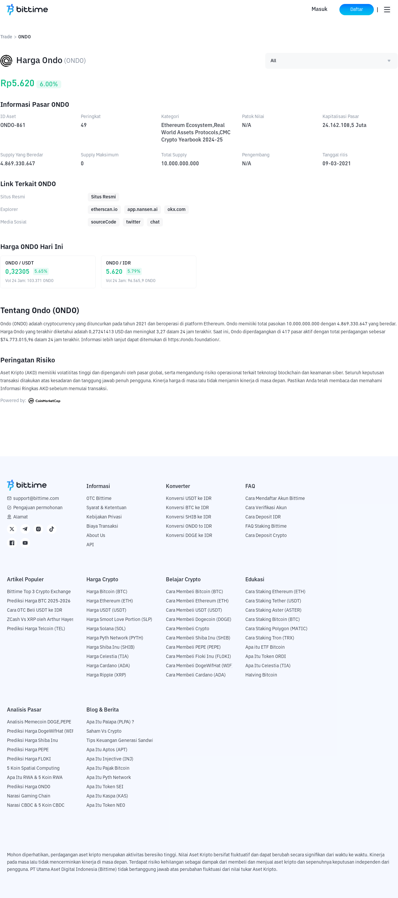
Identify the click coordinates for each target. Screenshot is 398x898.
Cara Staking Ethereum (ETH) (275, 592)
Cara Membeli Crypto (187, 629)
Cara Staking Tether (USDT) (273, 601)
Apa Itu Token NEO (105, 805)
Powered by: (30, 400)
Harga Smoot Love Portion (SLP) (119, 619)
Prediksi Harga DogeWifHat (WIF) (41, 731)
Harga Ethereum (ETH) (109, 601)
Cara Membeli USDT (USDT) (194, 610)
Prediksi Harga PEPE (28, 750)
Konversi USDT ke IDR (189, 498)
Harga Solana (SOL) (106, 629)
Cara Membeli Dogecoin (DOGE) (198, 619)
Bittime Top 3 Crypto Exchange (39, 592)
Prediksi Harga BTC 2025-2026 (39, 601)
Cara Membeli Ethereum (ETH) (197, 601)
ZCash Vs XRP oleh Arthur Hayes (40, 619)
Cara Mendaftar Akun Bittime (275, 498)
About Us (95, 535)
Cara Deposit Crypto (266, 535)
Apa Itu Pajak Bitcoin (107, 768)
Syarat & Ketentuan (106, 508)
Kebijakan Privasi (104, 517)
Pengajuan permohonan (38, 508)
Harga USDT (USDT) (106, 610)
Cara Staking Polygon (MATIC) (276, 629)
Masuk (319, 9)
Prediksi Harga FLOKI (29, 759)
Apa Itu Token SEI (105, 787)
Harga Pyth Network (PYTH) (114, 638)
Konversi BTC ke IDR (187, 508)
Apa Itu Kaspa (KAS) (107, 796)
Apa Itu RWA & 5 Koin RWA (35, 777)
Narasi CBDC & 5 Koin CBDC (36, 805)
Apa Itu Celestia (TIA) (268, 666)
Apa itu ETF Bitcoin (265, 647)
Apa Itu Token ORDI (265, 656)
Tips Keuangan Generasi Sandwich (122, 740)
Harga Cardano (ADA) (108, 666)
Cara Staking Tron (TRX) (269, 638)
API (90, 545)
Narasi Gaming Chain (28, 796)
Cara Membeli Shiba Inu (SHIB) (198, 638)
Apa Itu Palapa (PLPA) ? (110, 722)
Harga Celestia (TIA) (107, 656)
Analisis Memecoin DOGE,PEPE (39, 722)
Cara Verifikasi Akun (266, 508)
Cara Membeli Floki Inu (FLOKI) (198, 656)
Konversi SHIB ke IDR (188, 517)
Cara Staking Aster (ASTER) (273, 610)
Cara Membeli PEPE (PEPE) (193, 647)
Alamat (20, 517)
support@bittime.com (36, 498)
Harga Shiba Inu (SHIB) (110, 647)
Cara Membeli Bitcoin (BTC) (194, 592)
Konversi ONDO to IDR (189, 526)
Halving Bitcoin (261, 675)
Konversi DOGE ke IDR (189, 535)
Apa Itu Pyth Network (108, 777)
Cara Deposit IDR (263, 517)
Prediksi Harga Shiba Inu (32, 740)
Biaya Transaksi (102, 526)
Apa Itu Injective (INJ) (109, 759)
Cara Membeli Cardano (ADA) (196, 675)
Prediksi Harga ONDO (28, 787)
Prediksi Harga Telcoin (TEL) (36, 629)
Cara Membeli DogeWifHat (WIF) (199, 666)
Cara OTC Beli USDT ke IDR (34, 610)
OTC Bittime (99, 498)
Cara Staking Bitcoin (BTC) (272, 619)
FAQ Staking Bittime (266, 526)
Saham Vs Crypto (104, 731)
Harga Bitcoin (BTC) (106, 592)
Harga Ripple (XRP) (106, 675)
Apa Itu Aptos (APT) (106, 750)
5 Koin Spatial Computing (33, 768)
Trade (6, 37)
